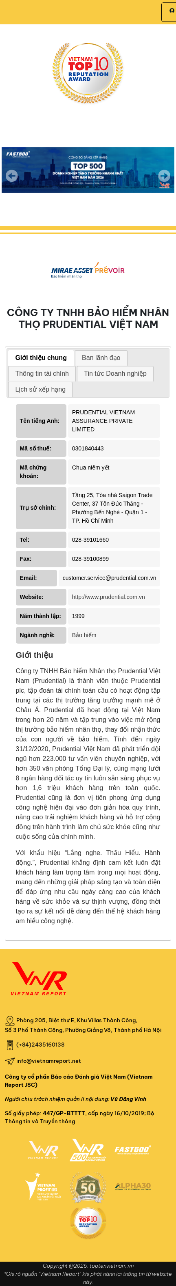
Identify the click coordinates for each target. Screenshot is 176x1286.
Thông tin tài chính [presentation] (42, 373)
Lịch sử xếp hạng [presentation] (40, 389)
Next (164, 181)
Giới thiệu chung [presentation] (41, 357)
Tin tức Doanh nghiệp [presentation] (115, 373)
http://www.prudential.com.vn (108, 597)
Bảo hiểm (84, 635)
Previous (12, 176)
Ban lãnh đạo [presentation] (101, 357)
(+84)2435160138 (40, 1044)
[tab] (41, 358)
